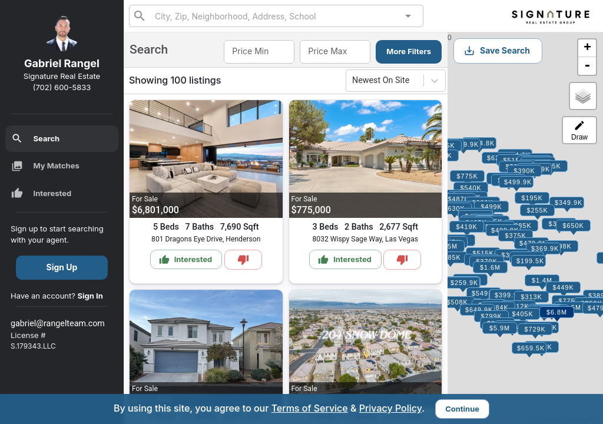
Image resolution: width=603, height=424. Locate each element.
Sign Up (62, 267)
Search (35, 138)
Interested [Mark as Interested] (186, 259)
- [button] (587, 66)
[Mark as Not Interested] (243, 260)
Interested (41, 193)
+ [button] (587, 48)
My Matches (45, 166)
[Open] (408, 16)
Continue (462, 408)
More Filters (408, 51)
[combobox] (276, 15)
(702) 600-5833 (62, 87)
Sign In (90, 295)
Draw (579, 130)
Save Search (496, 51)
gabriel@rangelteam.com (58, 323)
